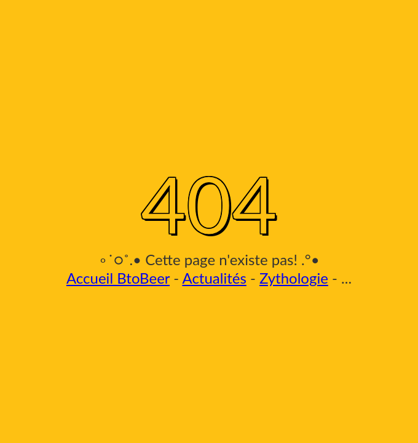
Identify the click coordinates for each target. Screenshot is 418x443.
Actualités (214, 278)
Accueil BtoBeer (118, 278)
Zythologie (293, 278)
